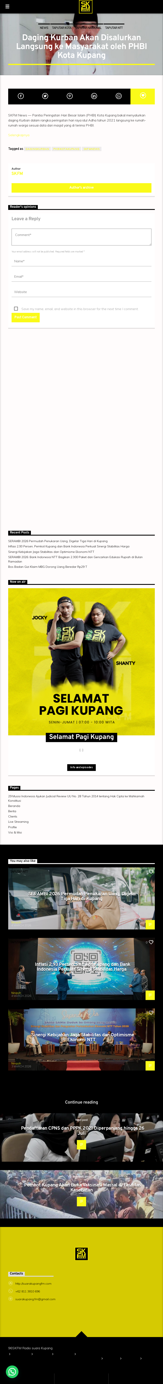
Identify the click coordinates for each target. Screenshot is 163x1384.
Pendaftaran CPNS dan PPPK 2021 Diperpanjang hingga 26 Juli (82, 1131)
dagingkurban (37, 149)
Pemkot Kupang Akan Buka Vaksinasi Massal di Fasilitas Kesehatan (82, 1187)
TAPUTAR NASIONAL (88, 27)
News (44, 27)
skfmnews (92, 149)
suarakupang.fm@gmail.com (35, 1299)
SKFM (17, 174)
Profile (12, 827)
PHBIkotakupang (66, 149)
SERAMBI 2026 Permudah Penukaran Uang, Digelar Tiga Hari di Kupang (58, 541)
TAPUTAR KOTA (61, 27)
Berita (12, 811)
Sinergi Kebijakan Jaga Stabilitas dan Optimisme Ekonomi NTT (51, 552)
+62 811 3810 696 (27, 1291)
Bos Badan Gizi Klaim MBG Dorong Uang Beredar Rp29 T (47, 567)
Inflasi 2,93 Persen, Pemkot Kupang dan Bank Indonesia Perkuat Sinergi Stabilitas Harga (68, 546)
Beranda (14, 806)
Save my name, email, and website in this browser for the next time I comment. (80, 309)
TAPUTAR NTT (114, 27)
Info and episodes (81, 767)
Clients (12, 816)
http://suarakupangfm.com (33, 1283)
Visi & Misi (15, 832)
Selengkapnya (18, 135)
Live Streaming (18, 822)
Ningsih (16, 922)
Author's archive (81, 188)
